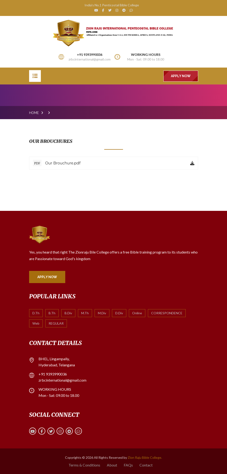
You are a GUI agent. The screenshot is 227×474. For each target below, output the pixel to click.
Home (34, 113)
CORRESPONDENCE (166, 313)
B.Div (68, 313)
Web (35, 323)
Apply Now (181, 76)
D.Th (35, 313)
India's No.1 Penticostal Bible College (112, 5)
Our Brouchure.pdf (57, 163)
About (112, 465)
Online (137, 313)
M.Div (102, 313)
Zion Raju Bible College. (145, 457)
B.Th (52, 313)
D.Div (119, 313)
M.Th (85, 313)
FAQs (128, 465)
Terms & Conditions (84, 465)
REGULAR (56, 323)
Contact (146, 465)
